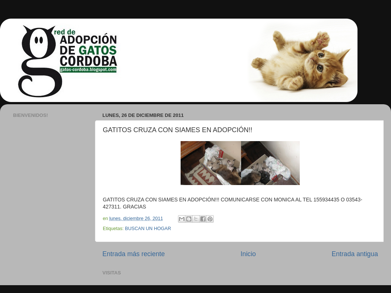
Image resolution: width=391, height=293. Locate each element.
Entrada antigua (355, 254)
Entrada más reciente (133, 254)
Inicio (248, 254)
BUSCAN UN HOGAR (148, 228)
